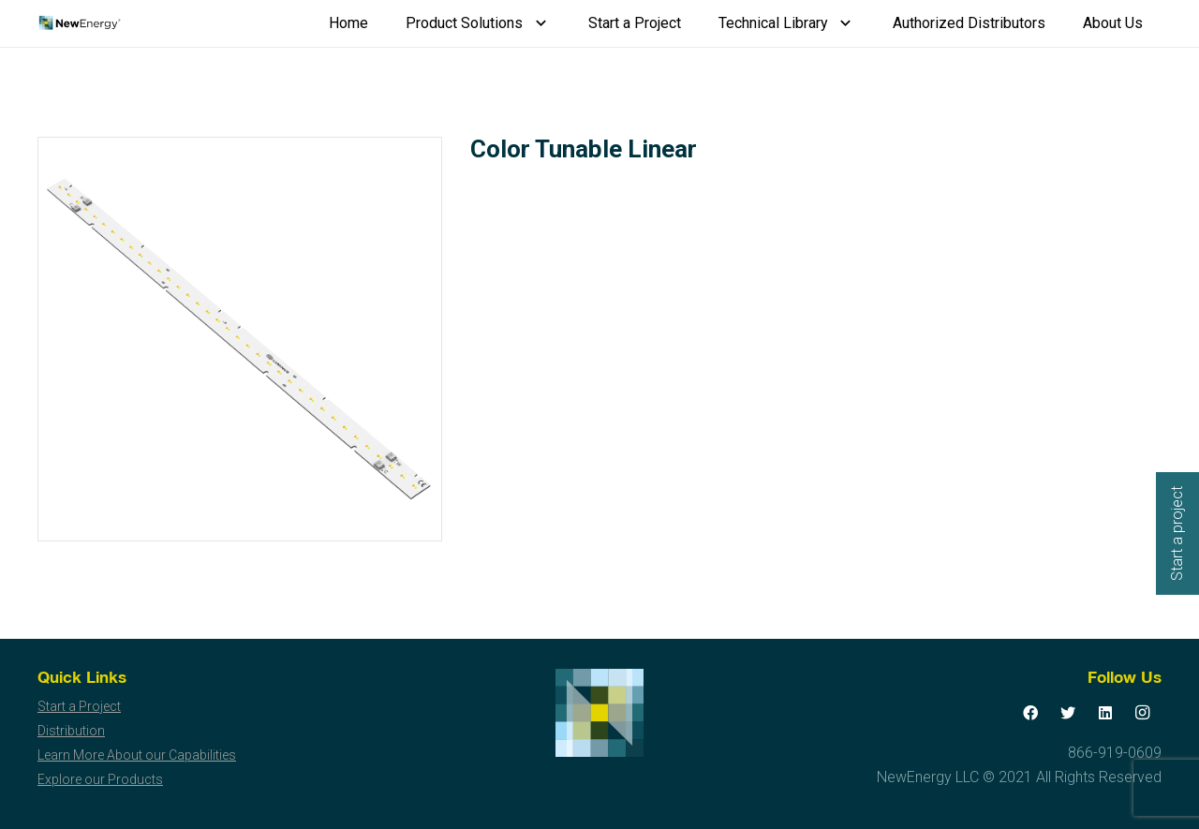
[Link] (79, 23)
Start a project (1177, 533)
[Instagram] (1143, 713)
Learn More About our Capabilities (136, 755)
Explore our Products (100, 779)
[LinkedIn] (1105, 713)
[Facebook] (1030, 713)
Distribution (71, 730)
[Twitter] (1068, 713)
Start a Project (79, 706)
